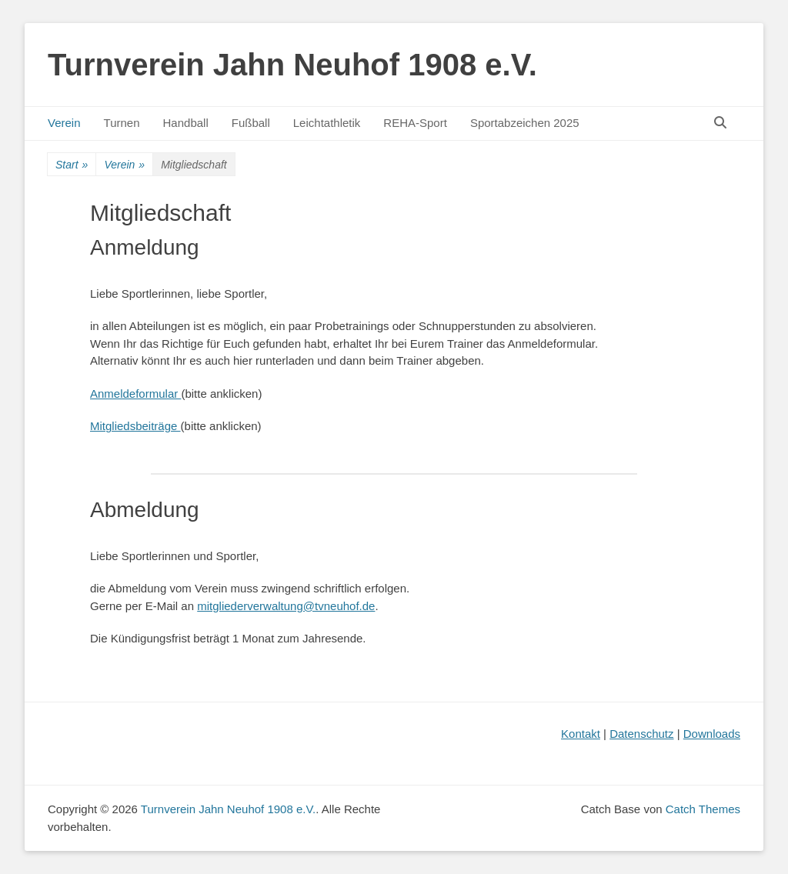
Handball (186, 122)
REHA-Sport (415, 122)
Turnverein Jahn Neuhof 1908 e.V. (292, 65)
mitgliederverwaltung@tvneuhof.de (286, 605)
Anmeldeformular (135, 393)
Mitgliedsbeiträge (135, 425)
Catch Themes (703, 809)
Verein (64, 122)
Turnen (122, 122)
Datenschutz (641, 733)
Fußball (251, 122)
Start (71, 165)
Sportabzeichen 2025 (524, 122)
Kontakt (580, 733)
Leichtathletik (327, 122)
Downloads (711, 733)
